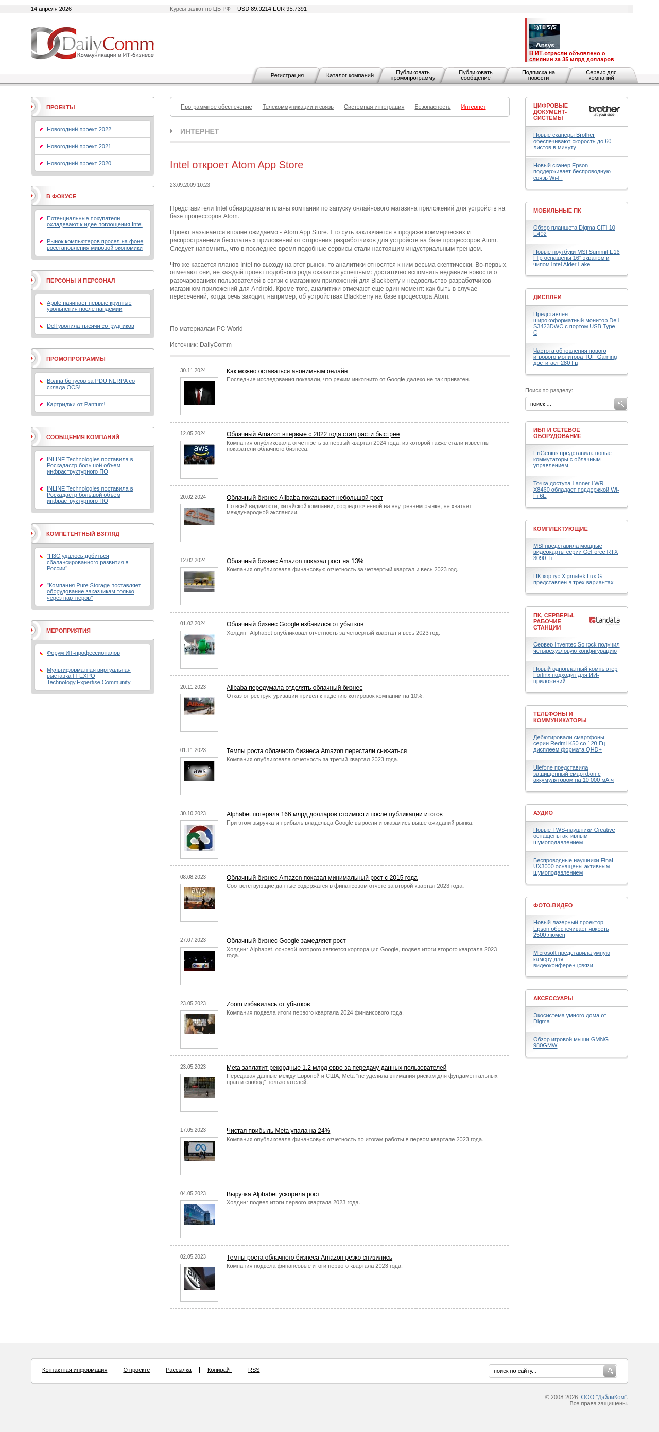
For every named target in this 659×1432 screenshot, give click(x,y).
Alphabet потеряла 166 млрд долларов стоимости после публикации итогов (335, 814)
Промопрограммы (76, 359)
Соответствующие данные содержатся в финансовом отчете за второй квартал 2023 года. (345, 886)
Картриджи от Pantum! (76, 404)
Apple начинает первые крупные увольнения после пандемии (89, 306)
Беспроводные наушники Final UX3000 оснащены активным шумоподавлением (573, 866)
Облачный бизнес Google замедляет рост (286, 941)
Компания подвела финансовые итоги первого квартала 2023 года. (315, 1266)
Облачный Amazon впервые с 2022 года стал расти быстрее (313, 434)
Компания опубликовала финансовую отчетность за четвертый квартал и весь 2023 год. (342, 569)
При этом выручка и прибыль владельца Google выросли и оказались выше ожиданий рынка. (350, 822)
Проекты (60, 107)
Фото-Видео (553, 905)
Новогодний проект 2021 (79, 146)
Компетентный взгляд (82, 534)
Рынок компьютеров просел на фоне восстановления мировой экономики (95, 244)
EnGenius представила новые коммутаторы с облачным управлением (572, 459)
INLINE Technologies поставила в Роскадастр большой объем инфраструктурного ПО (90, 465)
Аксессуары (553, 998)
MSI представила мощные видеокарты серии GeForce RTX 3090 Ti (575, 552)
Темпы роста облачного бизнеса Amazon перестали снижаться (317, 751)
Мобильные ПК (557, 210)
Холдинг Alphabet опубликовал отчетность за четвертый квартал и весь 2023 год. (333, 633)
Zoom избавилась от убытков (268, 1004)
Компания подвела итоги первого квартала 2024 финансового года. (315, 1012)
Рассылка (179, 1370)
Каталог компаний (350, 75)
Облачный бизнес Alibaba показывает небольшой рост (305, 497)
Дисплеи (547, 297)
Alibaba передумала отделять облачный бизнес (294, 687)
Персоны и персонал (80, 280)
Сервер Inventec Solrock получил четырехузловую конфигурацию (576, 647)
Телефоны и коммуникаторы (560, 717)
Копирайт (219, 1370)
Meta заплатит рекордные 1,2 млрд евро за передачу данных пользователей (336, 1067)
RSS (254, 1370)
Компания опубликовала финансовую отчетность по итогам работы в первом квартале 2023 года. (355, 1139)
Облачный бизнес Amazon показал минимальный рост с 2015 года (322, 877)
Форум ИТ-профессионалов (83, 653)
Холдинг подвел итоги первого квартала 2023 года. (293, 1202)
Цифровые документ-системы (550, 111)
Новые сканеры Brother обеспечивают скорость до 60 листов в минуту (572, 141)
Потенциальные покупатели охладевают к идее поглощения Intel (95, 221)
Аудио (543, 813)
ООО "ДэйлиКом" (604, 1397)
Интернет (199, 131)
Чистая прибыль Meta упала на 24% (278, 1130)
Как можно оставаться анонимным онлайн (287, 371)
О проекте (136, 1370)
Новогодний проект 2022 (79, 129)
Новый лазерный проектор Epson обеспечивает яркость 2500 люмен (571, 928)
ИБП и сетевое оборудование (557, 433)
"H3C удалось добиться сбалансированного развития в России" (87, 562)
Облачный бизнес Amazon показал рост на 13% (295, 561)
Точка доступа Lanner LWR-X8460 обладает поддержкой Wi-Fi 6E (576, 489)
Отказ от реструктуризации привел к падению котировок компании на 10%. (325, 696)
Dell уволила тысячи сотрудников (90, 326)
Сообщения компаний (82, 437)
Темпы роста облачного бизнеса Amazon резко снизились (309, 1257)
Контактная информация (74, 1370)
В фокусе (61, 196)
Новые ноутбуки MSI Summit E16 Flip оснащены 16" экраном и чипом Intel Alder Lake (576, 258)
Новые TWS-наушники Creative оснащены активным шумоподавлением (574, 836)
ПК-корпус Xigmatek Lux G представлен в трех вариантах (573, 579)
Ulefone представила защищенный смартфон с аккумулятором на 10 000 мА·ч (573, 773)
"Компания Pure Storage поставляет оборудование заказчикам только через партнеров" (94, 591)
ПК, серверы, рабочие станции (554, 621)
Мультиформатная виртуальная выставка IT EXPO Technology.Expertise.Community (89, 676)
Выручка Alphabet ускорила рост (273, 1194)
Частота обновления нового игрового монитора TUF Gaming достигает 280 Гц (575, 356)
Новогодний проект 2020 (79, 163)
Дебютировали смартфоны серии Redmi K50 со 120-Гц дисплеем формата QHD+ (569, 743)
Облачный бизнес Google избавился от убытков (295, 624)
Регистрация (287, 75)
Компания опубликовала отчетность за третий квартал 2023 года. (312, 759)
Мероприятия (68, 630)
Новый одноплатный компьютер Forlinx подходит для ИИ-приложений (575, 675)
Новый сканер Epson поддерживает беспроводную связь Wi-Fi (572, 171)
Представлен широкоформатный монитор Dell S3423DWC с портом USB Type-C (576, 323)
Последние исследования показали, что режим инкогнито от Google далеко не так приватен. (348, 379)
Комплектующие (560, 529)
